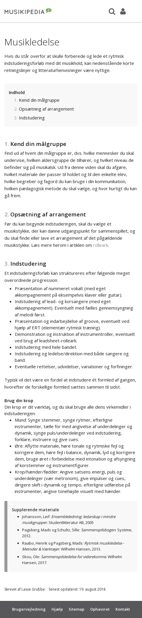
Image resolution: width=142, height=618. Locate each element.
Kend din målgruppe (39, 100)
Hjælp (57, 609)
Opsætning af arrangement (46, 109)
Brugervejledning (29, 609)
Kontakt (122, 609)
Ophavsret (100, 609)
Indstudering (32, 118)
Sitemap (76, 609)
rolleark (100, 245)
